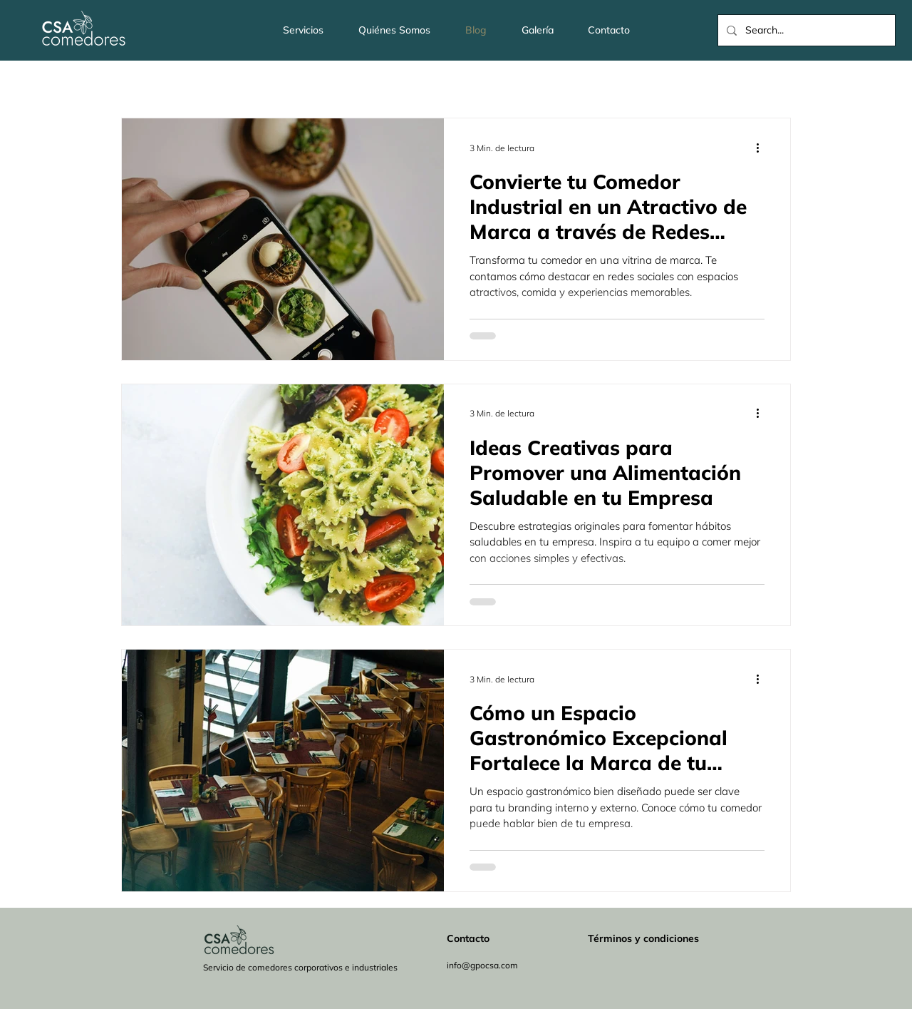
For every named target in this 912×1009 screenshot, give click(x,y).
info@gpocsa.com (482, 965)
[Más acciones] (762, 147)
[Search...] (805, 30)
